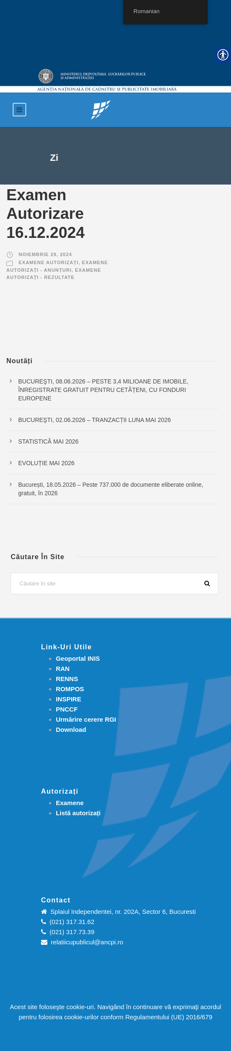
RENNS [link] (67, 678)
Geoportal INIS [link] (78, 658)
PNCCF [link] (67, 709)
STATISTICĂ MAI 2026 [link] (48, 441)
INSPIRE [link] (68, 699)
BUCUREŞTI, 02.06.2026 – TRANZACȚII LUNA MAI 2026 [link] (94, 420)
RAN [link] (63, 668)
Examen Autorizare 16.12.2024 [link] (45, 213)
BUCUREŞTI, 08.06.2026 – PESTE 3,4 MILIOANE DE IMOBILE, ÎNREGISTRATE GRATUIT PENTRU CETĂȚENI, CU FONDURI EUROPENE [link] (103, 390)
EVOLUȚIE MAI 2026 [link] (46, 463)
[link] (100, 109)
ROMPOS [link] (70, 688)
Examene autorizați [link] (48, 262)
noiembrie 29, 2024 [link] (45, 254)
